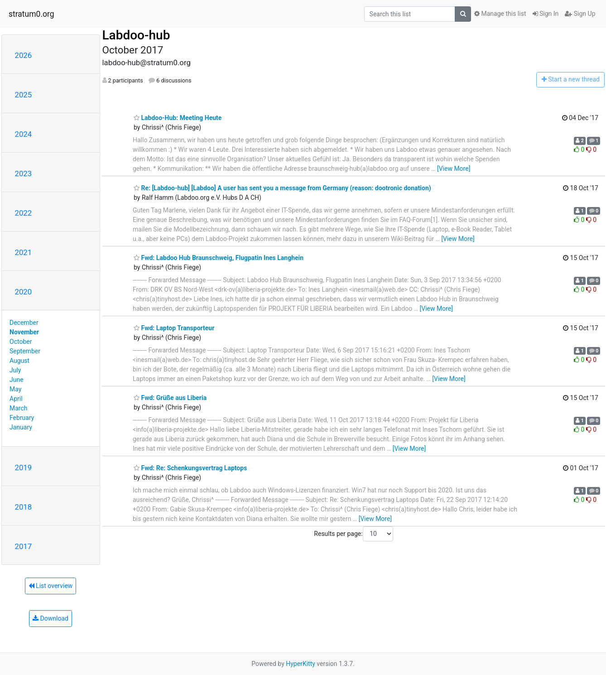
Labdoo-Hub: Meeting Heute (177, 117)
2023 (23, 173)
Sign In (546, 13)
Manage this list (500, 13)
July (15, 370)
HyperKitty (300, 663)
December (24, 322)
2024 (23, 134)
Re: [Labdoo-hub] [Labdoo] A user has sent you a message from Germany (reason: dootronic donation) (282, 188)
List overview (51, 585)
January (21, 427)
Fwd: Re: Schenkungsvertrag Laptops (190, 468)
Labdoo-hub (136, 35)
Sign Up (580, 13)
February (22, 417)
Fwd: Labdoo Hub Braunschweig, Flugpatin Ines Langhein (218, 257)
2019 (23, 467)
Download (50, 618)
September (25, 351)
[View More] (453, 168)
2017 (23, 546)
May (15, 389)
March (19, 408)
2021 (23, 252)
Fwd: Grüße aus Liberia (170, 397)
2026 (23, 55)
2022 (23, 212)
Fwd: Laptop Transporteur (174, 328)
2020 (23, 291)
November (24, 332)
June (17, 379)
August (19, 360)
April (16, 398)
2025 (23, 94)
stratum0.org (31, 14)
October (21, 341)
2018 (23, 506)
